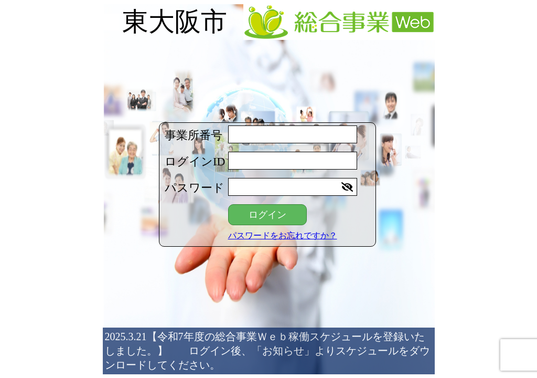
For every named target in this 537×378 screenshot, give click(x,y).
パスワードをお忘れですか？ (282, 235)
